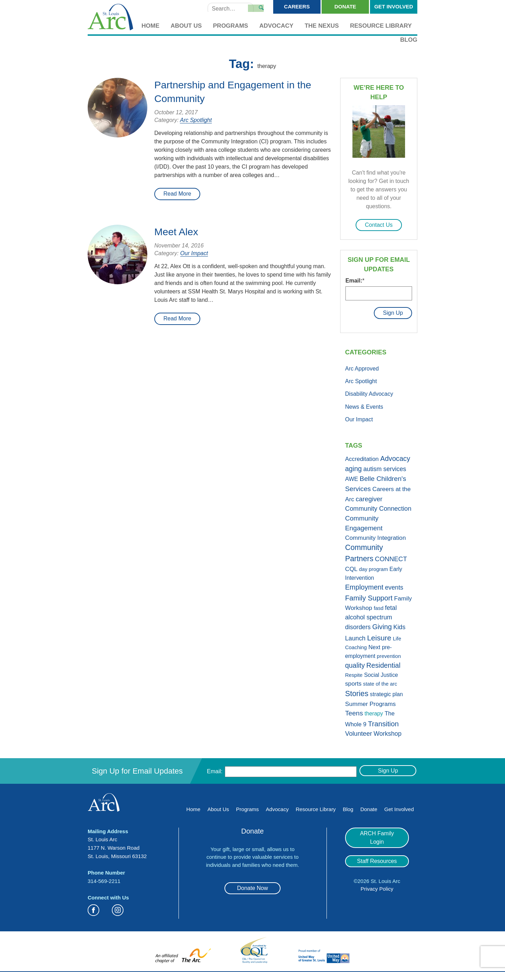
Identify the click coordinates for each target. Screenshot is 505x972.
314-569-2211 (104, 879)
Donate (345, 6)
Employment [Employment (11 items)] (364, 585)
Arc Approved (362, 366)
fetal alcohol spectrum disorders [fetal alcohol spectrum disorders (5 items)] (371, 615)
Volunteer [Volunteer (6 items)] (358, 731)
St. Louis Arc (110, 18)
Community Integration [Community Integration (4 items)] (375, 535)
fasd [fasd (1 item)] (379, 606)
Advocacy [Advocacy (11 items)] (395, 456)
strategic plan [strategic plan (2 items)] (386, 692)
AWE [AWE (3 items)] (351, 477)
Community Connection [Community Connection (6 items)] (378, 506)
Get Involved (393, 6)
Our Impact (194, 253)
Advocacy (276, 25)
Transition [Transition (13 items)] (383, 722)
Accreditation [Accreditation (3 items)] (362, 457)
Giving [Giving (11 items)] (382, 624)
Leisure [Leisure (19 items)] (379, 636)
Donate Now (252, 886)
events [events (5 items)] (394, 585)
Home (151, 25)
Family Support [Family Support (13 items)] (368, 595)
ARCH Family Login (377, 831)
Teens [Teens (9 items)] (354, 711)
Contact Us (378, 225)
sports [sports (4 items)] (353, 681)
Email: (354, 281)
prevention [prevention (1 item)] (389, 654)
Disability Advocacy (369, 392)
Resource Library (381, 25)
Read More (177, 194)
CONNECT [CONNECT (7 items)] (391, 556)
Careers (297, 6)
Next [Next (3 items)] (374, 645)
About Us (186, 25)
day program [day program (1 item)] (373, 567)
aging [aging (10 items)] (353, 466)
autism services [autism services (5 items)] (384, 466)
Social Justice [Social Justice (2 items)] (381, 673)
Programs (230, 25)
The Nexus (322, 25)
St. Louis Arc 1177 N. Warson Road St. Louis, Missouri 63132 (117, 845)
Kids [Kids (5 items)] (399, 624)
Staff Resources (377, 851)
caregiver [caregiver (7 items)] (369, 497)
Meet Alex (177, 231)
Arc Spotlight (196, 120)
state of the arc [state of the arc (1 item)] (380, 682)
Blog (408, 39)
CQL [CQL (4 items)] (351, 566)
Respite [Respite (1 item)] (354, 673)
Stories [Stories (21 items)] (356, 691)
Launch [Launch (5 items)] (355, 636)
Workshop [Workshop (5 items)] (387, 731)
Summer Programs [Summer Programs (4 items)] (370, 701)
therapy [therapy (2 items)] (374, 711)
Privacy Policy (377, 878)
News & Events (364, 404)
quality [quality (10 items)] (355, 663)
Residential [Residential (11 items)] (383, 663)
